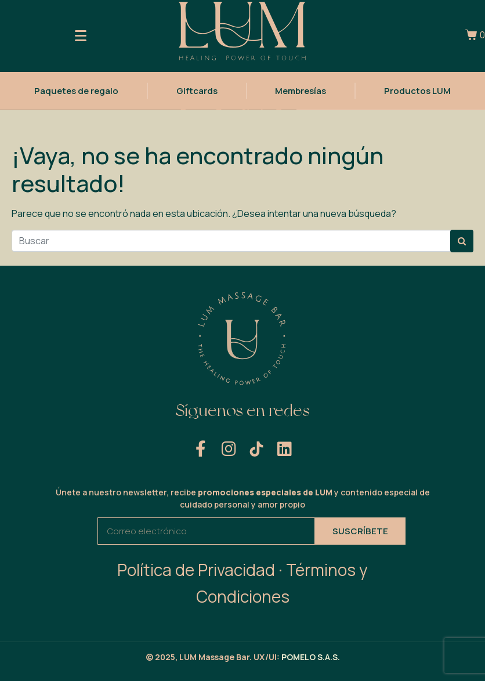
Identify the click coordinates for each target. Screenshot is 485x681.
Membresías (300, 90)
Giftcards (197, 90)
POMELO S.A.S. (310, 656)
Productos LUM (417, 90)
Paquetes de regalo (76, 90)
